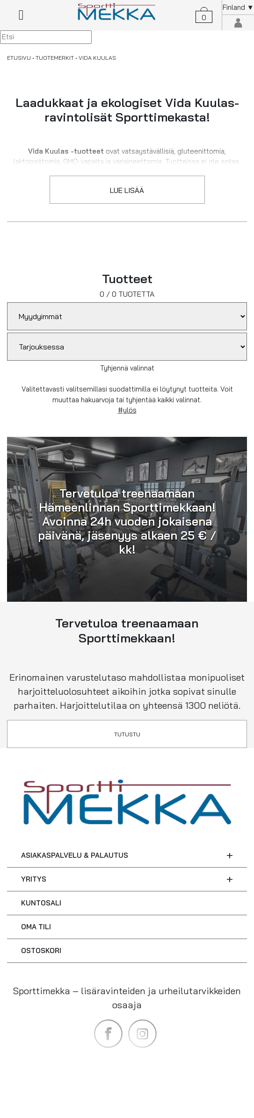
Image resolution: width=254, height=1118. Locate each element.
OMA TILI (36, 926)
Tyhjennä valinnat (127, 367)
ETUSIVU (19, 57)
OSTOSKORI (41, 950)
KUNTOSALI (41, 902)
